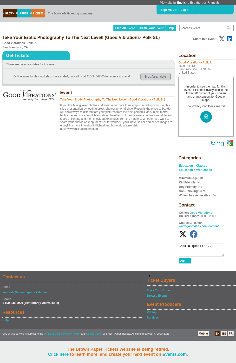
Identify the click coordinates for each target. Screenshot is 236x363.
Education (186, 165)
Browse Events (157, 298)
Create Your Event (151, 28)
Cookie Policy (94, 336)
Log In (185, 10)
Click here (58, 354)
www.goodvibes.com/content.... (200, 226)
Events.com (175, 354)
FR (231, 336)
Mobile (203, 336)
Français (213, 2)
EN (218, 336)
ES (224, 336)
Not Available (155, 76)
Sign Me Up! (169, 10)
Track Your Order (158, 292)
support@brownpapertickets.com (25, 294)
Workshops (204, 170)
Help (171, 28)
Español (196, 2)
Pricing (152, 314)
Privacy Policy (71, 336)
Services (153, 319)
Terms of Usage (53, 336)
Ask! (183, 263)
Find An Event (125, 28)
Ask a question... (204, 251)
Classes (201, 165)
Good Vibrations (201, 212)
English (182, 2)
